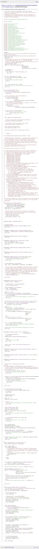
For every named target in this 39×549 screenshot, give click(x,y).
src (13, 5)
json (37, 547)
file (23, 9)
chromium (3, 5)
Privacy (9, 547)
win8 (3, 6)
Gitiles (7, 547)
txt (34, 547)
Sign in (37, 1)
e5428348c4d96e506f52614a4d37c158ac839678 (26, 5)
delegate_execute (9, 6)
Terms (13, 547)
